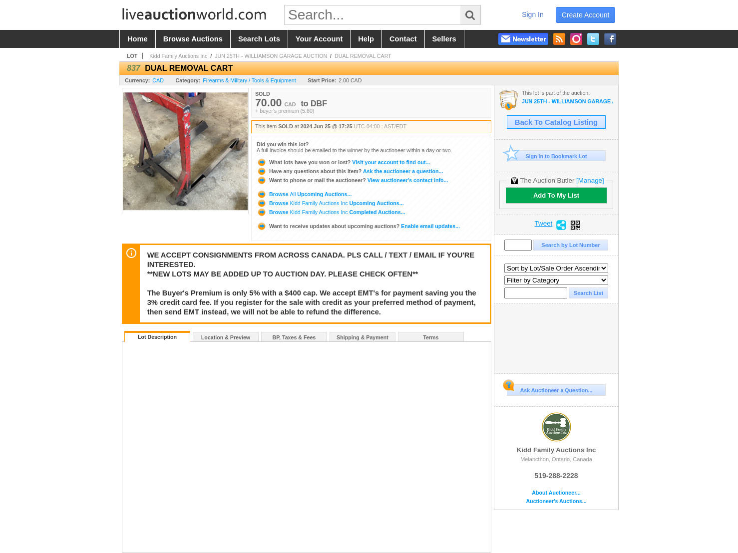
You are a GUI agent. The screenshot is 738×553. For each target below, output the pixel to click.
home (137, 39)
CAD (158, 80)
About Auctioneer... (556, 493)
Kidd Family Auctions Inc (178, 56)
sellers (444, 39)
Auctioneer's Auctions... (556, 501)
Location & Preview (225, 337)
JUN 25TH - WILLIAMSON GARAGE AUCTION (271, 56)
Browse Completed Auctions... (331, 212)
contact (403, 39)
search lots (259, 39)
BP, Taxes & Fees (294, 337)
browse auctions (193, 39)
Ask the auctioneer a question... (350, 171)
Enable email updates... (358, 226)
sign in (533, 14)
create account (586, 15)
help (366, 39)
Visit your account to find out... (343, 162)
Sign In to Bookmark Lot (547, 156)
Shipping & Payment (362, 337)
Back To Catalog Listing (556, 122)
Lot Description (157, 337)
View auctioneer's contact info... (352, 180)
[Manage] (590, 180)
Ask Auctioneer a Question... (549, 388)
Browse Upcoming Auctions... (304, 194)
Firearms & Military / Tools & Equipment (249, 80)
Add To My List (556, 195)
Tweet (544, 223)
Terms (430, 337)
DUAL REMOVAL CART (363, 56)
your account (319, 39)
